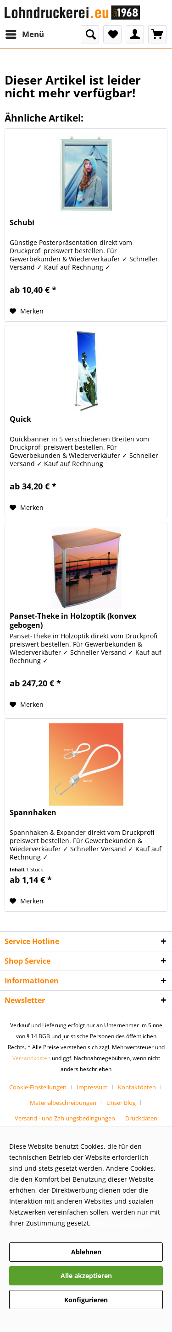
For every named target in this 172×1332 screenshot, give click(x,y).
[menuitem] (24, 34)
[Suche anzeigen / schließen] (90, 34)
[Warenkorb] (157, 34)
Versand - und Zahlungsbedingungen (65, 1118)
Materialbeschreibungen (63, 1103)
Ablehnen (86, 1251)
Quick (20, 419)
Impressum (92, 1087)
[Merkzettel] (112, 34)
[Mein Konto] (135, 34)
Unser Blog (121, 1103)
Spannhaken (33, 812)
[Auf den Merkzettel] (27, 311)
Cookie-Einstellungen (38, 1087)
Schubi (22, 223)
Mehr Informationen (124, 1223)
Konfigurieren (86, 1299)
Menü (25, 33)
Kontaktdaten (137, 1087)
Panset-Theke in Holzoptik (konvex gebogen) (73, 620)
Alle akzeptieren (86, 1275)
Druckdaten (141, 1118)
